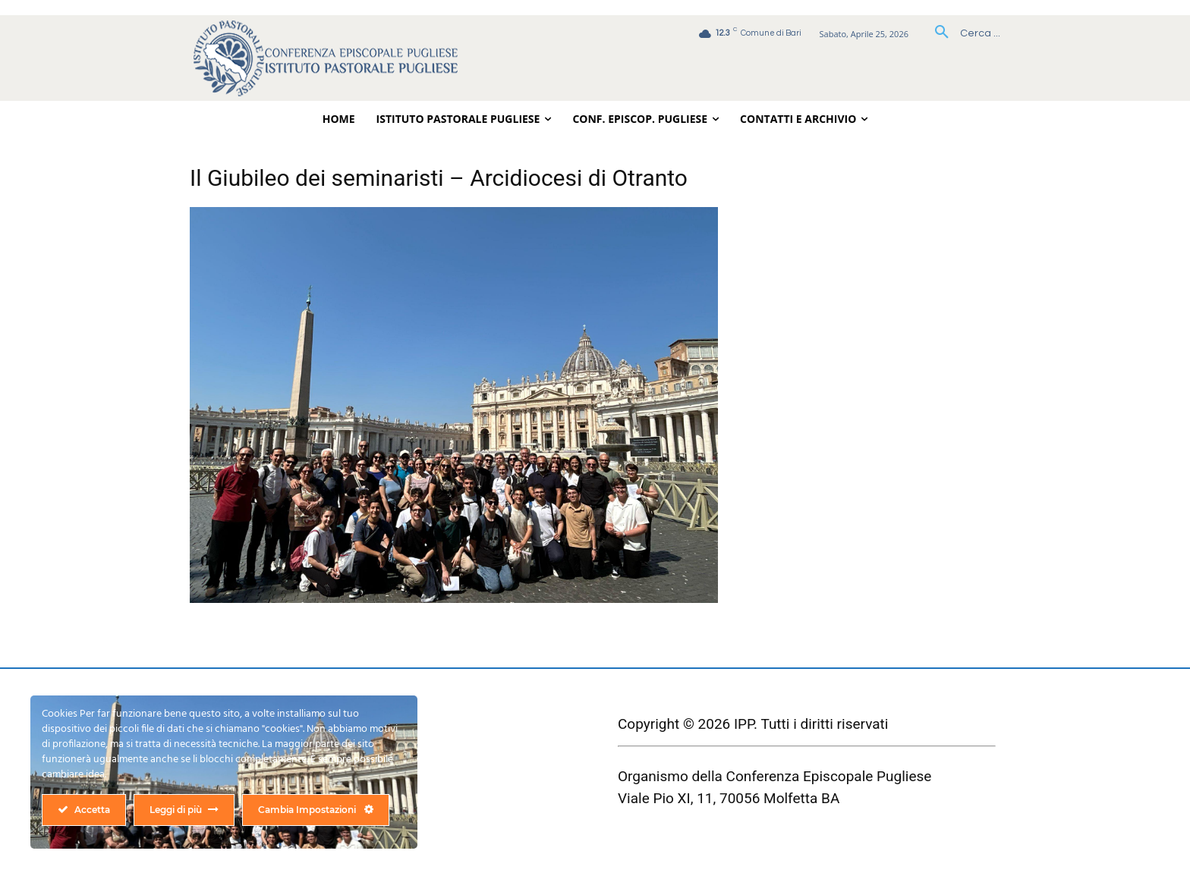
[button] (962, 33)
